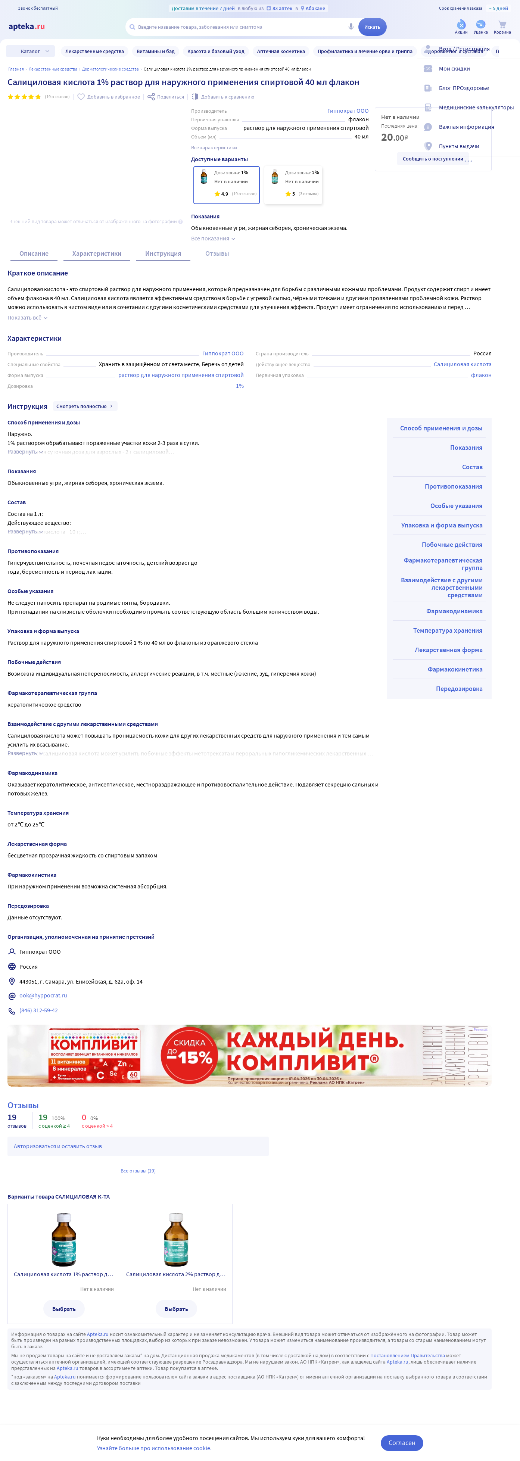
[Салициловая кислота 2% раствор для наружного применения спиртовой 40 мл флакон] (293, 185)
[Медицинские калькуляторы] (509, 113)
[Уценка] (481, 27)
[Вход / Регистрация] (509, 55)
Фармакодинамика (454, 600)
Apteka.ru (98, 1323)
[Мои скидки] (509, 74)
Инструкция (163, 242)
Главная (16, 69)
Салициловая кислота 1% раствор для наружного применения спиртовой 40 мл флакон (64, 1263)
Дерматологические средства (110, 69)
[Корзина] (502, 27)
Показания (466, 436)
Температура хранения (448, 619)
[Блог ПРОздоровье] (509, 94)
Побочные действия (452, 533)
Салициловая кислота (463, 353)
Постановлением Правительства (407, 1344)
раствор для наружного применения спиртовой (181, 364)
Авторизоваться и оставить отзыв (58, 1135)
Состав (472, 456)
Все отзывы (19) (138, 1159)
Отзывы (217, 242)
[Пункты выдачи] (509, 152)
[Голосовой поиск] (351, 27)
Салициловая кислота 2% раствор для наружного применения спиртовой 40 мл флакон (176, 1263)
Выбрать (64, 1298)
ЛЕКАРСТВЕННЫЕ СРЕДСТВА (53, 69)
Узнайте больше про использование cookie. (154, 1448)
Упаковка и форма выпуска (442, 514)
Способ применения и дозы (441, 417)
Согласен (402, 1442)
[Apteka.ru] (33, 26)
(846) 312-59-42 (38, 999)
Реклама (481, 1019)
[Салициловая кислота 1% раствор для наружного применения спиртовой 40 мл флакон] (226, 185)
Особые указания (456, 494)
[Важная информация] (509, 133)
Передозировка (459, 677)
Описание (34, 242)
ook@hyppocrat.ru (43, 984)
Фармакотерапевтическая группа (443, 553)
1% (240, 375)
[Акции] (461, 27)
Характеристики (96, 242)
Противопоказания (454, 475)
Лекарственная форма (449, 639)
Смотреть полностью (85, 395)
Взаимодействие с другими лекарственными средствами (442, 576)
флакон (481, 364)
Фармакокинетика (455, 658)
